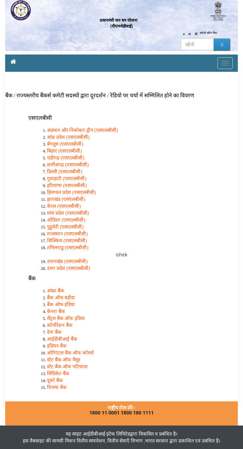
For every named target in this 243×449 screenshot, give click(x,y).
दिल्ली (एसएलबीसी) (64, 171)
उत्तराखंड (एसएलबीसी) (67, 261)
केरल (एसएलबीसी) (64, 206)
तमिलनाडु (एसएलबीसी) (67, 247)
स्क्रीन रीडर (212, 33)
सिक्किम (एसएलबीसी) (67, 240)
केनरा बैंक (56, 311)
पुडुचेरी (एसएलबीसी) (65, 227)
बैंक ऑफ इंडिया (61, 304)
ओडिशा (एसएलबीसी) (66, 220)
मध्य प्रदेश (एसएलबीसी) (68, 213)
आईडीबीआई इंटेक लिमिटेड (106, 433)
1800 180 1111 (137, 412)
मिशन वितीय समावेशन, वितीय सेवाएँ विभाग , (104, 440)
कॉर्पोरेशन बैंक (59, 325)
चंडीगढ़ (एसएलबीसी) (65, 157)
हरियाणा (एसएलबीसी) (67, 185)
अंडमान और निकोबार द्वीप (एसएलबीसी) (82, 130)
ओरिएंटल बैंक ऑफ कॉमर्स (70, 352)
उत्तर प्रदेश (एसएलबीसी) (68, 268)
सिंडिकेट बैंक (58, 373)
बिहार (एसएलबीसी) (64, 151)
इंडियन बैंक (57, 346)
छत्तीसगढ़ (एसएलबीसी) (68, 164)
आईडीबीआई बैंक (62, 339)
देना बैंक (54, 332)
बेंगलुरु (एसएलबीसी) (65, 144)
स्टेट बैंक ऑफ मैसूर (63, 359)
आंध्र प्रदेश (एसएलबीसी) (68, 137)
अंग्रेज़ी (203, 33)
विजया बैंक (57, 387)
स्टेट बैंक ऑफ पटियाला (67, 366)
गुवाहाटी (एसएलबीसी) (66, 178)
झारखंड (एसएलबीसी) (66, 199)
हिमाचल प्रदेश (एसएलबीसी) (71, 192)
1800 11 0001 (104, 412)
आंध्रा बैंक (55, 290)
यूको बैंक (55, 380)
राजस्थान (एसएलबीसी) (67, 233)
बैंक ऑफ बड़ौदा (61, 297)
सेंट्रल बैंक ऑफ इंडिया (66, 318)
